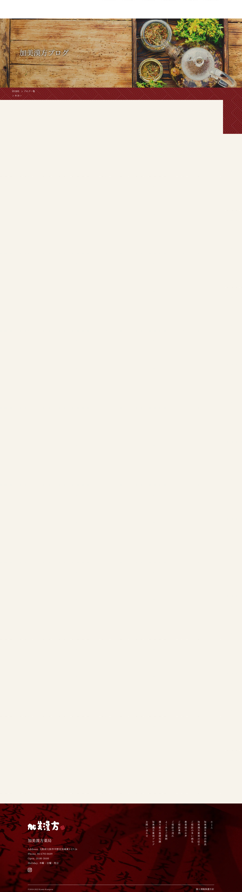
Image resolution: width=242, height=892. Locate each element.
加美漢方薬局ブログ (153, 833)
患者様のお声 (185, 828)
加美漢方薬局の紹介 (198, 833)
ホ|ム (211, 824)
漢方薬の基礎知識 (160, 831)
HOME (15, 91)
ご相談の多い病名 (192, 831)
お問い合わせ (147, 828)
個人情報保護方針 (205, 889)
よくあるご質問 (166, 830)
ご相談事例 (179, 827)
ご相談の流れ (172, 828)
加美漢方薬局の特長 (205, 833)
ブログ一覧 (29, 91)
